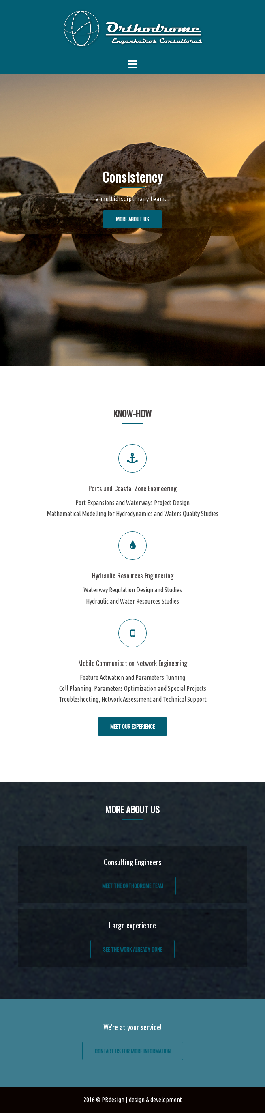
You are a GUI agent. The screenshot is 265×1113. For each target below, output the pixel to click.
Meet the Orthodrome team (132, 886)
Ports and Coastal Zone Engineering (132, 488)
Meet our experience (132, 726)
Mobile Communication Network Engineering (132, 663)
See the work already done (132, 949)
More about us (132, 219)
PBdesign (113, 1099)
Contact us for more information (133, 1051)
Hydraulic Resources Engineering (132, 575)
